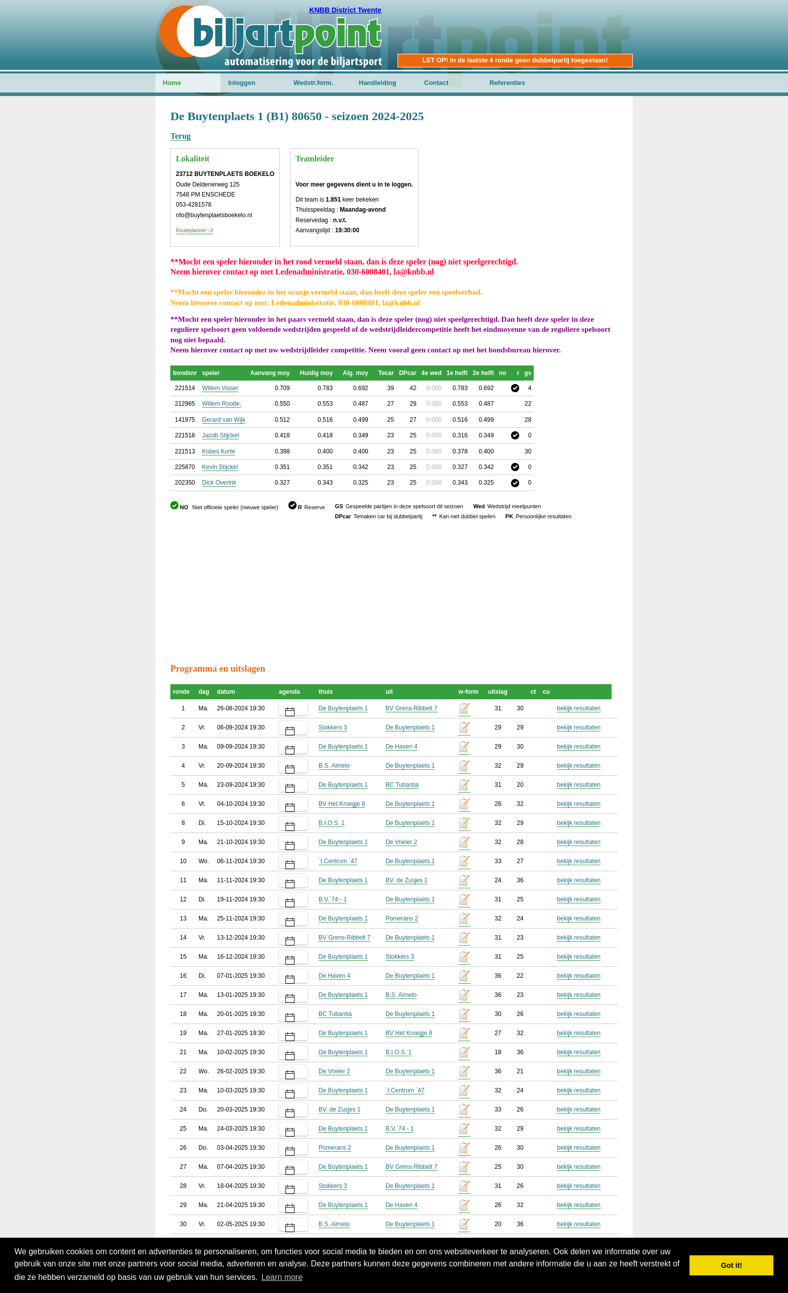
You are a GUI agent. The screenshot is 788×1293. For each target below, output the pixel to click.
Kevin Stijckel (220, 467)
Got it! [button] (731, 1265)
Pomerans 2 (401, 918)
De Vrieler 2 (401, 842)
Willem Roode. (221, 403)
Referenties (507, 82)
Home (172, 82)
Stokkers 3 (333, 727)
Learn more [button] (282, 1277)
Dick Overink (219, 482)
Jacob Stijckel (220, 435)
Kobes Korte (218, 451)
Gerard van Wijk (223, 419)
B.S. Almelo (334, 765)
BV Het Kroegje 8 (342, 803)
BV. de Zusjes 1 (406, 880)
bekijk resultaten (579, 708)
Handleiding (377, 82)
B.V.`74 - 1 (333, 899)
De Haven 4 (401, 746)
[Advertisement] (557, 158)
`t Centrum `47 (338, 861)
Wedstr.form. (313, 82)
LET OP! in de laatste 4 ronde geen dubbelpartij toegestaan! (515, 60)
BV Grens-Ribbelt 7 (411, 708)
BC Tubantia (402, 784)
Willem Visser (220, 388)
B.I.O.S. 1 (332, 822)
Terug (180, 136)
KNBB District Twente (345, 10)
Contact (436, 82)
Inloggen (241, 82)
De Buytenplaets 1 (343, 708)
